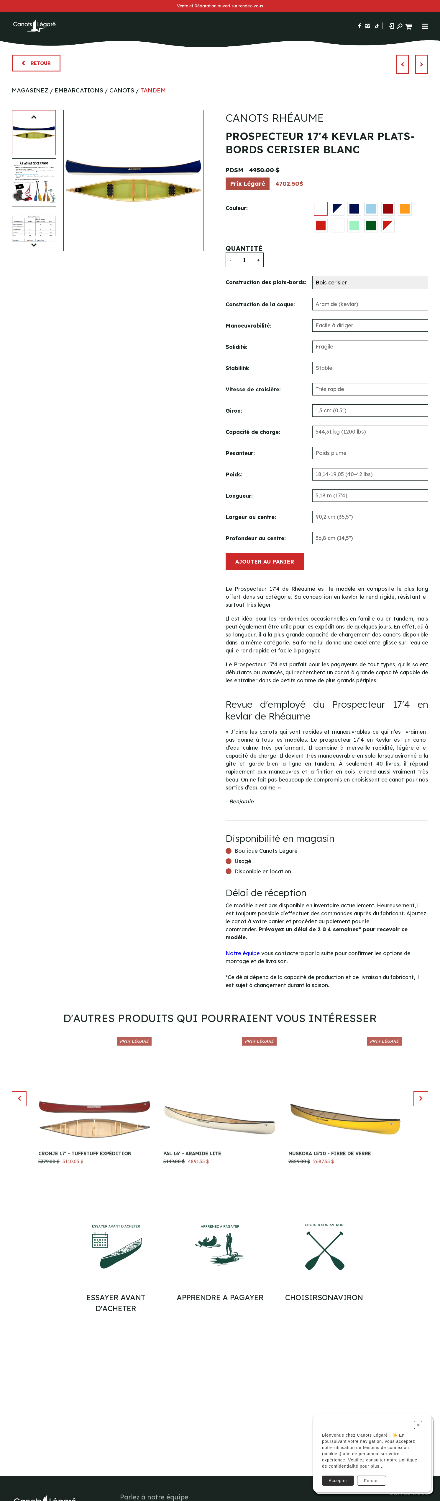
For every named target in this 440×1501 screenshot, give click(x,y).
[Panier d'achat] (409, 25)
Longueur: (239, 495)
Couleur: (237, 208)
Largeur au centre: (251, 517)
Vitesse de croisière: (253, 389)
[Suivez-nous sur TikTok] (377, 25)
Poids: (234, 474)
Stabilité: (237, 368)
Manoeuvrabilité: (248, 325)
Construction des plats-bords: (266, 282)
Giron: (234, 410)
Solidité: (236, 346)
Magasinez (30, 90)
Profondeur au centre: (256, 538)
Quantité (244, 248)
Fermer (371, 1480)
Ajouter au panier (264, 561)
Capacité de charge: (253, 432)
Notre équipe (243, 953)
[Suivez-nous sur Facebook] (359, 25)
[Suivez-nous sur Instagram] (367, 25)
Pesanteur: (240, 453)
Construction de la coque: (260, 304)
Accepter (338, 1480)
